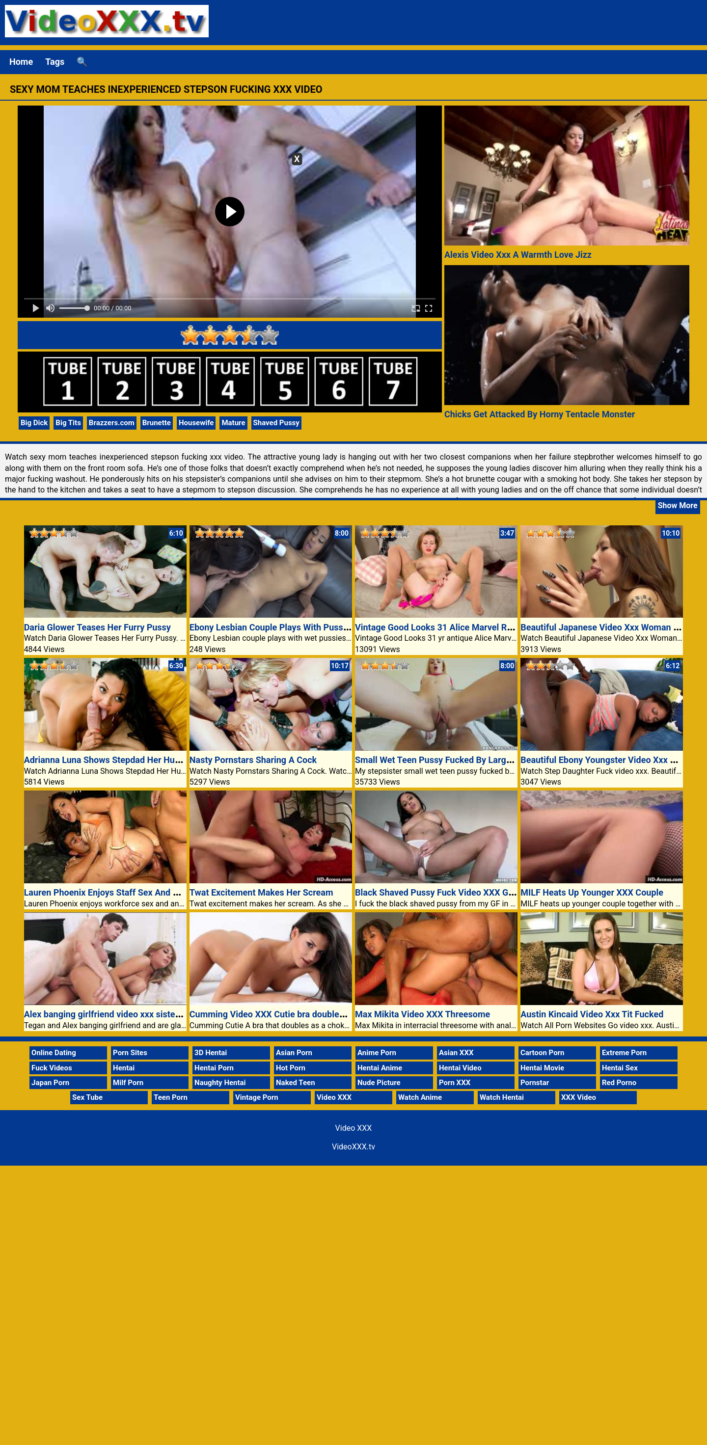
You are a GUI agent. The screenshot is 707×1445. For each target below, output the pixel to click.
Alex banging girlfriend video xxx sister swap (112, 1014)
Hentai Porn (214, 1067)
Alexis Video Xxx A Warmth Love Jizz (518, 254)
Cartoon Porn (542, 1052)
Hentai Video (460, 1067)
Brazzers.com (112, 422)
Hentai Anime (379, 1067)
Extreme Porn (624, 1052)
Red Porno (619, 1082)
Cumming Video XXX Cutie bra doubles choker (281, 1014)
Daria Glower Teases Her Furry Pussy (97, 627)
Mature (233, 422)
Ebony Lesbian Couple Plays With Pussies (272, 627)
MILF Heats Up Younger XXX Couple (591, 892)
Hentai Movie (542, 1067)
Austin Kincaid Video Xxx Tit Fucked (591, 1014)
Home (21, 61)
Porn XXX (454, 1082)
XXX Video (578, 1097)
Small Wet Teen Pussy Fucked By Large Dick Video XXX (464, 760)
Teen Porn (171, 1097)
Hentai (124, 1067)
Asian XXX (456, 1052)
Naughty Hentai (220, 1082)
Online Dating (53, 1052)
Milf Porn (128, 1082)
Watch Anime (420, 1097)
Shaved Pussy (276, 422)
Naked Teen (295, 1082)
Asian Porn (294, 1052)
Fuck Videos (51, 1067)
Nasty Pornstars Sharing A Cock (253, 760)
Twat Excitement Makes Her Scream (261, 892)
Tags (54, 61)
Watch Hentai (502, 1097)
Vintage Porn (256, 1097)
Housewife (196, 422)
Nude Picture (379, 1082)
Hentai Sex (620, 1067)
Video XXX (334, 1097)
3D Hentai (210, 1052)
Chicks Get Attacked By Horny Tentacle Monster (539, 414)
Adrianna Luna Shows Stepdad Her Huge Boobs (118, 760)
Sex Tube (87, 1097)
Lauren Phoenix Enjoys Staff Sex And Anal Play (117, 892)
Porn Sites (130, 1052)
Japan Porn (50, 1082)
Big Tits (68, 422)
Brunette (156, 422)
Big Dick (34, 422)
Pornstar (534, 1082)
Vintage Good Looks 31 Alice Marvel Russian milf (452, 627)
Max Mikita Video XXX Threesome (422, 1014)
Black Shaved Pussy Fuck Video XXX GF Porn (444, 892)
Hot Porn (290, 1067)
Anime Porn (376, 1052)
